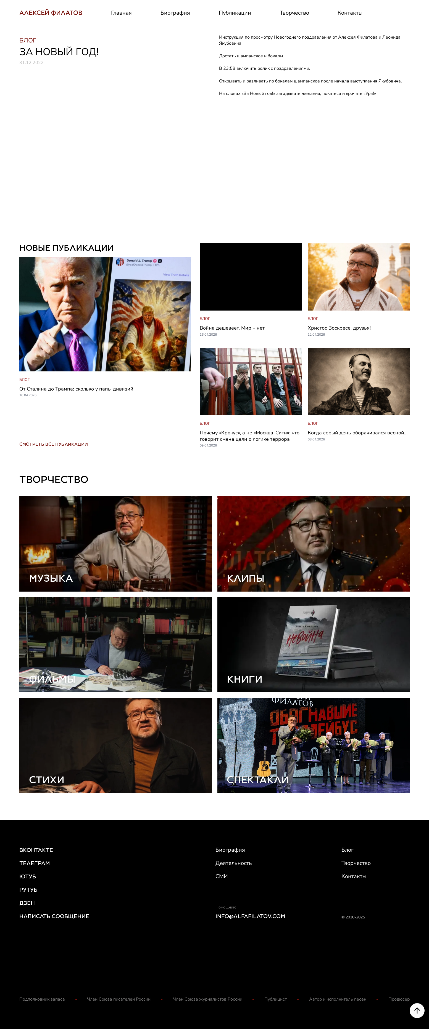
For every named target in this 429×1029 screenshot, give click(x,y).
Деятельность (233, 863)
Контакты (350, 13)
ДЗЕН (27, 903)
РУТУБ (28, 889)
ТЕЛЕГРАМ (34, 863)
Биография (175, 13)
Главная (121, 13)
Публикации (235, 13)
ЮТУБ (27, 876)
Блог (347, 850)
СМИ (221, 876)
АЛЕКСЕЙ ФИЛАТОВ (50, 13)
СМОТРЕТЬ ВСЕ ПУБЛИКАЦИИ (53, 444)
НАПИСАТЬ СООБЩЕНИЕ (54, 916)
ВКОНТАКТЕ (36, 850)
